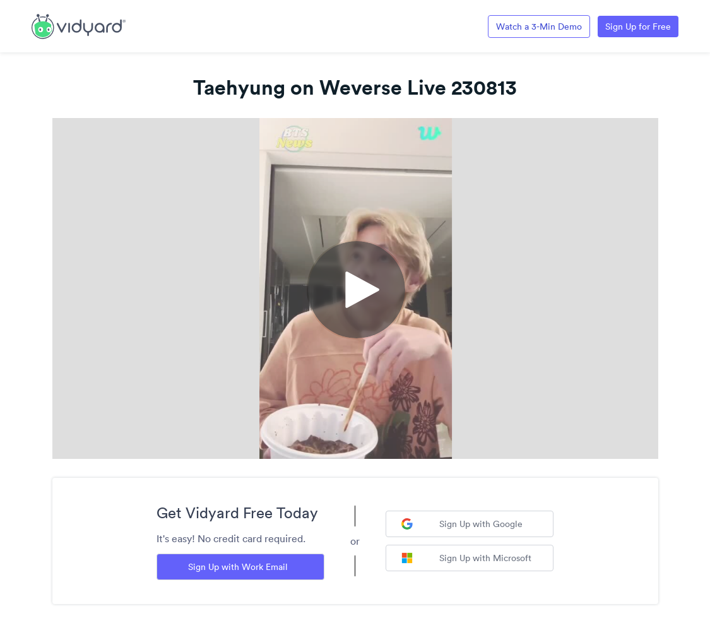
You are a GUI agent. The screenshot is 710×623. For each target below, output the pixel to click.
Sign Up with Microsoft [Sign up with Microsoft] (466, 558)
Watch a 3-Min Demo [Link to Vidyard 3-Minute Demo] (539, 26)
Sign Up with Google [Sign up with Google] (462, 524)
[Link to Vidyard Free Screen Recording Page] (79, 25)
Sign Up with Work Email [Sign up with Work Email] (238, 567)
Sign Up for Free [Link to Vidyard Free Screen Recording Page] (638, 26)
